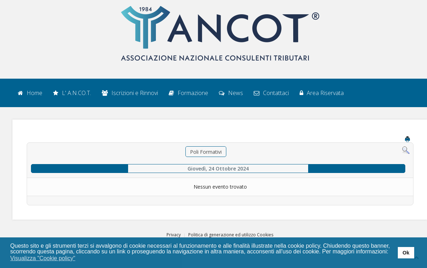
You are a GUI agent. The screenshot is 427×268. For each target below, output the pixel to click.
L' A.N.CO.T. (72, 93)
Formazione (188, 93)
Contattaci (271, 93)
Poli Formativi (206, 151)
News (231, 93)
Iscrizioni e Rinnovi (130, 93)
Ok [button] (405, 253)
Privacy (174, 235)
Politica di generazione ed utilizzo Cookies (230, 235)
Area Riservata (322, 93)
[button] (79, 259)
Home (30, 93)
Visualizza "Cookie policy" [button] (42, 258)
